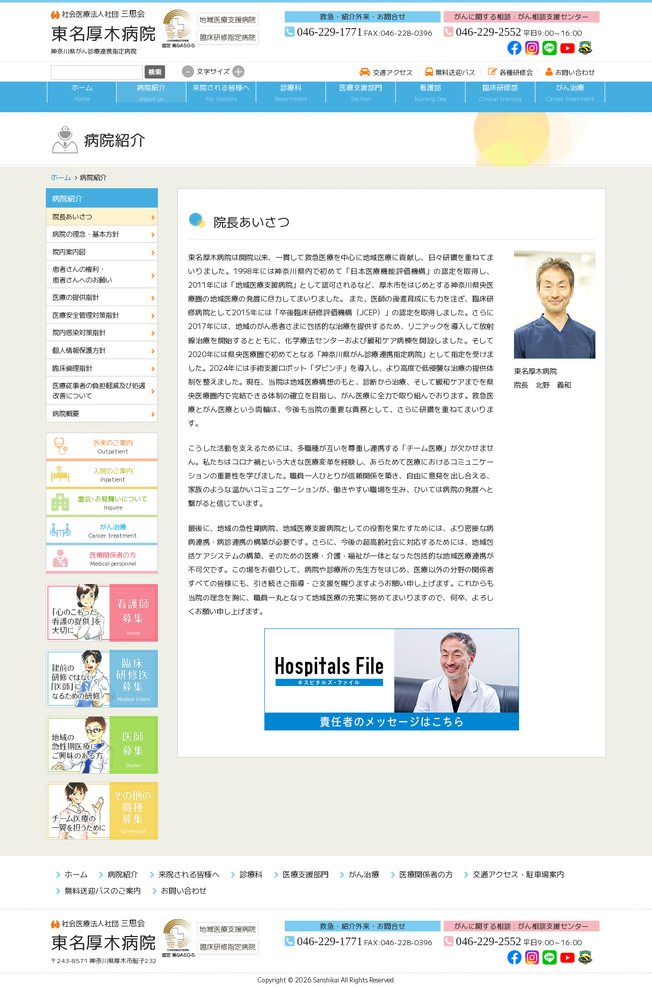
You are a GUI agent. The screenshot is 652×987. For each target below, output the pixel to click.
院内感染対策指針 (78, 332)
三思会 (98, 13)
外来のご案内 (102, 446)
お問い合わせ (575, 72)
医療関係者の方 (102, 559)
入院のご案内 (102, 475)
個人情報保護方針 (78, 350)
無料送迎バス (455, 72)
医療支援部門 (361, 98)
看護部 (430, 98)
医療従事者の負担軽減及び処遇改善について (98, 390)
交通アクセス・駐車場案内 (518, 873)
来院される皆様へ (221, 98)
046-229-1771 (329, 32)
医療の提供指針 (75, 297)
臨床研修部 (500, 98)
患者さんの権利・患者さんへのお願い (82, 274)
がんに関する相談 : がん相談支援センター (521, 16)
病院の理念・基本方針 (85, 234)
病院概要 (65, 413)
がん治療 (570, 98)
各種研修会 (516, 72)
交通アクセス (393, 72)
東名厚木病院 (104, 32)
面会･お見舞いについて (102, 503)
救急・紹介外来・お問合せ (362, 16)
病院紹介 (151, 98)
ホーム (82, 98)
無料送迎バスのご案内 (103, 890)
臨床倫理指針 (72, 368)
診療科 (291, 98)
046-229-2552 (488, 32)
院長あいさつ (72, 216)
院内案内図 (69, 251)
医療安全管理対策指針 (85, 315)
